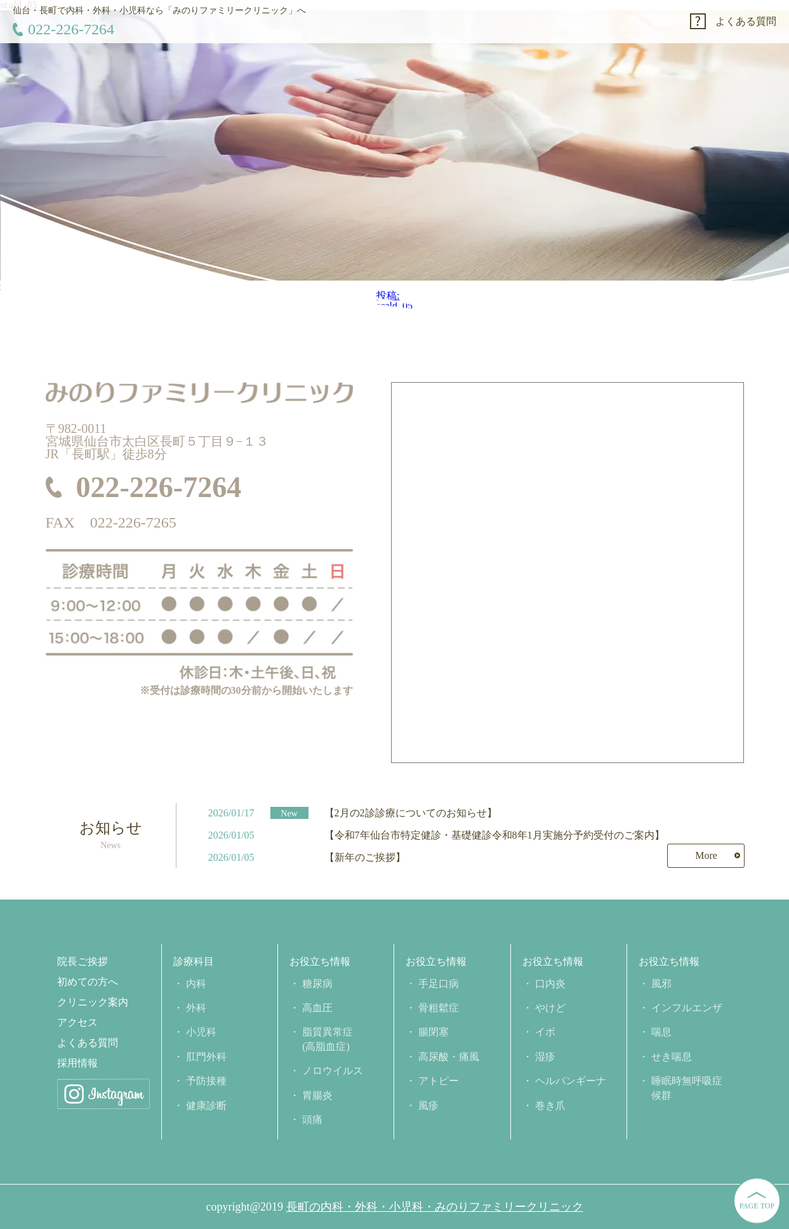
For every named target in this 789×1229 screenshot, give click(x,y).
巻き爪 (550, 1105)
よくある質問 (745, 21)
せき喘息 (671, 1056)
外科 (196, 1007)
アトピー (438, 1080)
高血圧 (317, 1007)
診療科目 (193, 962)
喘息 (661, 1031)
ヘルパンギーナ (570, 1080)
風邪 (661, 983)
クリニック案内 (92, 1002)
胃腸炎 (317, 1095)
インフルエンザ (686, 1007)
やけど (550, 1007)
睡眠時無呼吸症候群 (686, 1087)
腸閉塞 (433, 1031)
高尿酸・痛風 (448, 1056)
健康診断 (206, 1105)
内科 (196, 983)
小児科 (201, 1031)
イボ (545, 1031)
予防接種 (206, 1080)
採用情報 (77, 1063)
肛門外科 (206, 1056)
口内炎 (550, 983)
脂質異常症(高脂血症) (327, 1038)
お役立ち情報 (319, 962)
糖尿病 (317, 983)
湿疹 (545, 1056)
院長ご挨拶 (82, 962)
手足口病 (438, 983)
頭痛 (312, 1119)
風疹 (428, 1105)
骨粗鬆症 (438, 1007)
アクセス (77, 1023)
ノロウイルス (332, 1070)
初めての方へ (87, 982)
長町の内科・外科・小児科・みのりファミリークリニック (434, 1206)
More (706, 855)
